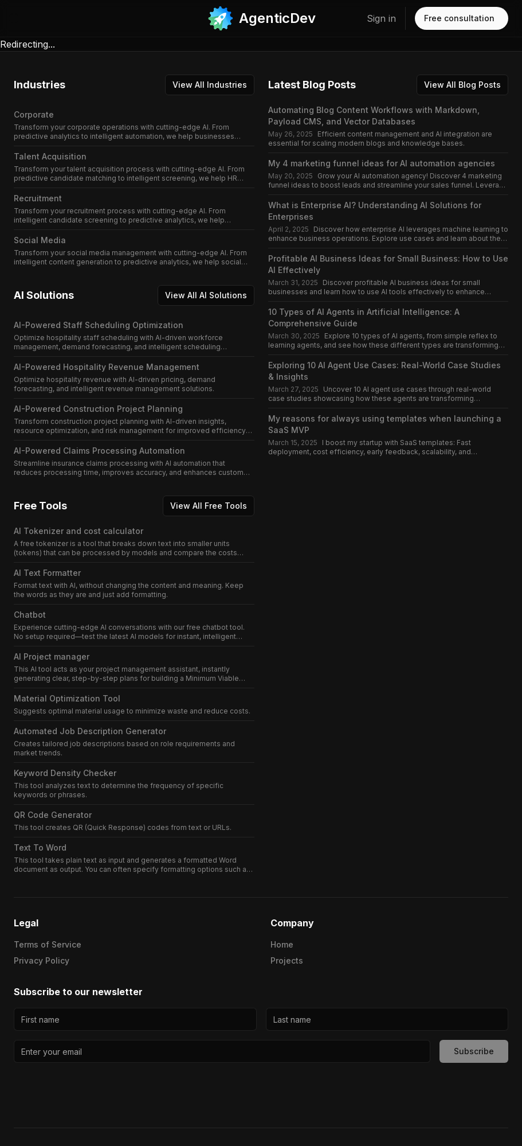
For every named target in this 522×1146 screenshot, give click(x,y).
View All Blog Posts (462, 84)
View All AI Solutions (206, 295)
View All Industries (209, 84)
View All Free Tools (208, 505)
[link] (261, 18)
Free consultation (459, 18)
